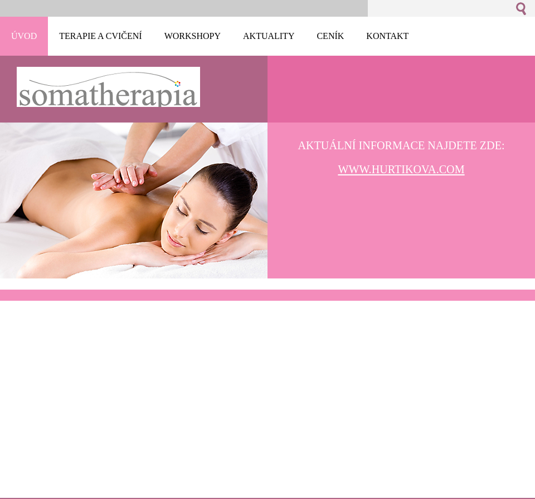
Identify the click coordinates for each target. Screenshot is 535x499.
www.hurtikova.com (401, 169)
